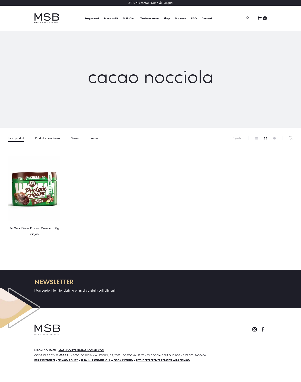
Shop (166, 18)
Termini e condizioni (96, 360)
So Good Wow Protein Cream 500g (34, 228)
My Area (180, 18)
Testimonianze (149, 18)
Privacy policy (68, 360)
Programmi (91, 18)
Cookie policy (123, 360)
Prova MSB (111, 18)
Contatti (207, 18)
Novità (75, 138)
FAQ (194, 18)
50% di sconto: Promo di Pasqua (150, 3)
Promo (94, 138)
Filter (291, 138)
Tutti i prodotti (16, 138)
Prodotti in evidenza (47, 138)
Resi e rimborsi (44, 360)
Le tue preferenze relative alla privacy (163, 360)
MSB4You (129, 18)
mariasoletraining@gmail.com (81, 350)
